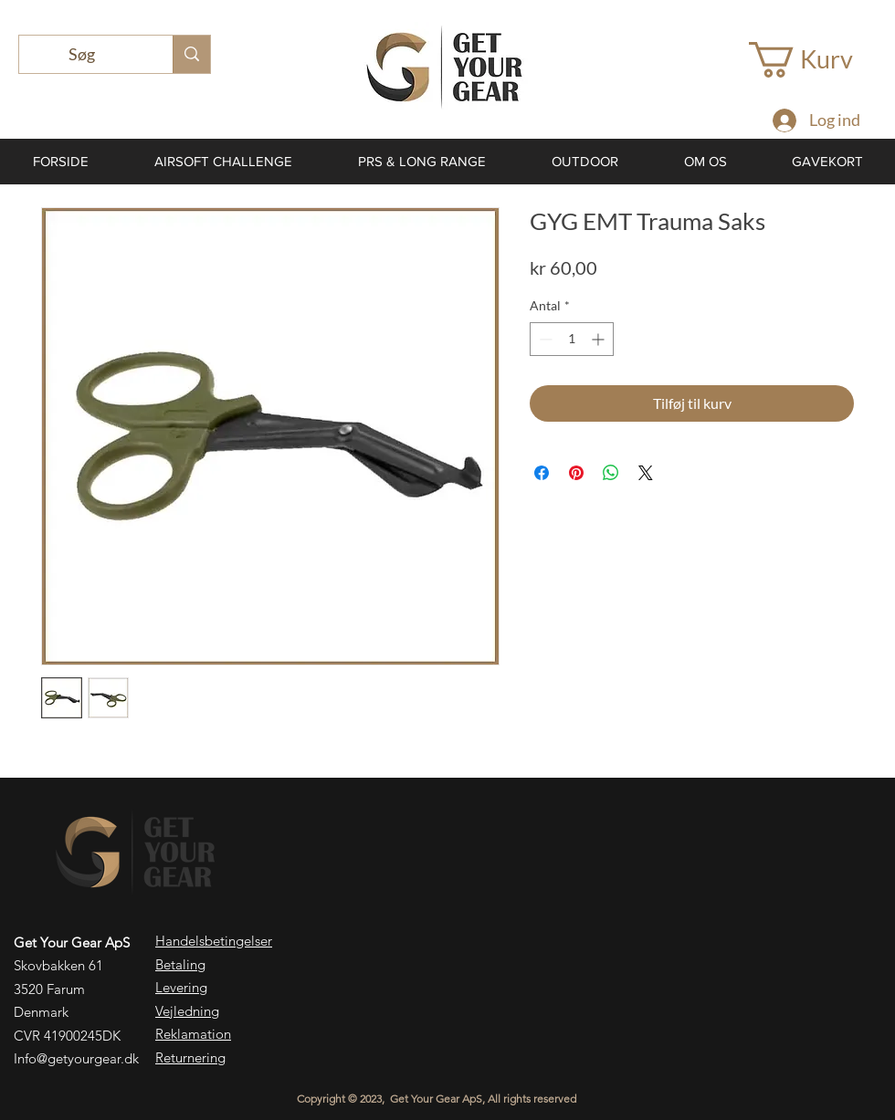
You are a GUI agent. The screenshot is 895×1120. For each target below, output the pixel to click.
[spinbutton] (571, 339)
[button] (819, 60)
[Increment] (599, 339)
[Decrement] (543, 339)
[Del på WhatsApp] (611, 473)
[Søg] (82, 54)
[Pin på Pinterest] (576, 473)
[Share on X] (646, 473)
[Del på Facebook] (542, 473)
